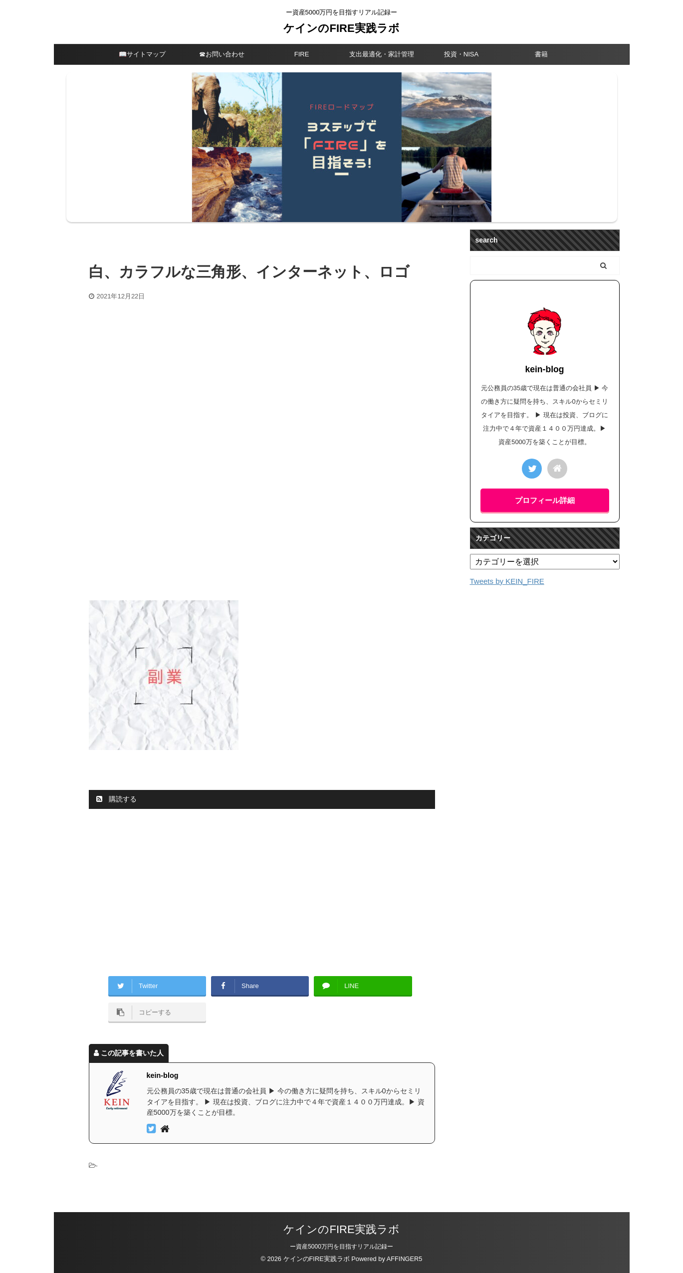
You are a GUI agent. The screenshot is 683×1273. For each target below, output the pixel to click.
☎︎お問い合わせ (221, 54)
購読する (116, 799)
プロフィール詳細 (545, 500)
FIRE (301, 54)
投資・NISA (461, 54)
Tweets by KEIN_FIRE (507, 581)
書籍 (541, 54)
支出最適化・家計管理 (381, 54)
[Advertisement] (262, 376)
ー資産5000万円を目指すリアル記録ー (341, 1246)
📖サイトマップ (142, 54)
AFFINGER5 (405, 1259)
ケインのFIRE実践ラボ (341, 28)
